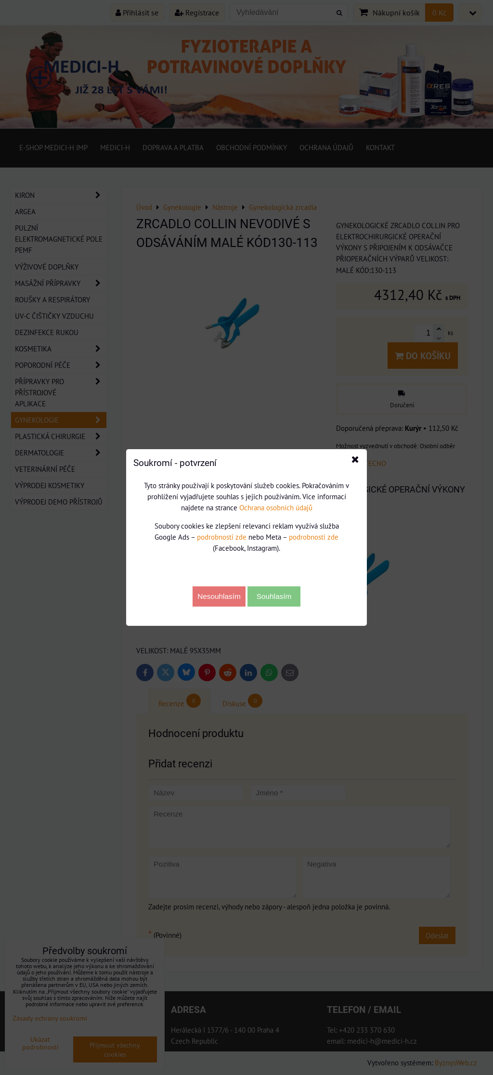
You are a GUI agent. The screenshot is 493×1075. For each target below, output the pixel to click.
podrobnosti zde (221, 537)
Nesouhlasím (219, 596)
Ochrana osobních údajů (275, 507)
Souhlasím (274, 596)
